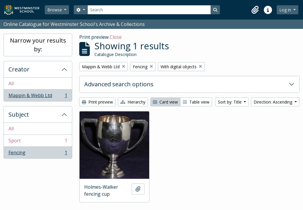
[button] (255, 10)
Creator (19, 69)
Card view (165, 102)
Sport (37, 142)
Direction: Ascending (273, 102)
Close (116, 37)
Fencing (37, 153)
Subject (18, 114)
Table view (196, 102)
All (11, 83)
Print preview (97, 102)
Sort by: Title (230, 102)
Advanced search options (119, 84)
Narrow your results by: (38, 44)
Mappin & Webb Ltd (37, 96)
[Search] (149, 9)
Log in (285, 10)
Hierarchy (132, 102)
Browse (55, 10)
